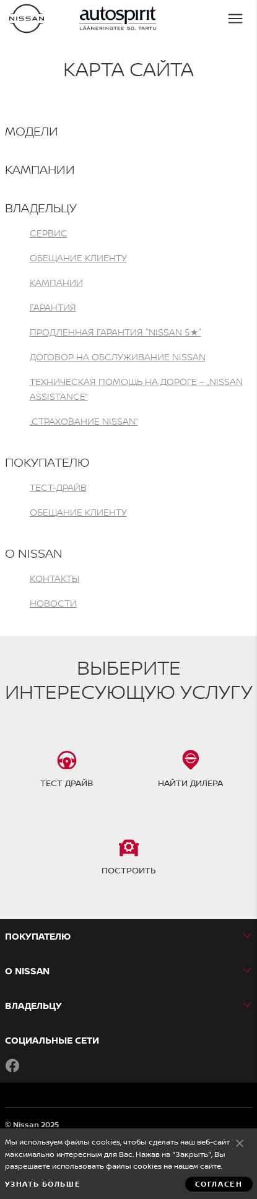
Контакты (55, 578)
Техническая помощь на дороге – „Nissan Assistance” (136, 389)
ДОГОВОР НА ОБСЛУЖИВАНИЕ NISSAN (118, 356)
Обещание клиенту (78, 257)
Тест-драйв (58, 487)
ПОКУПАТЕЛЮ (47, 462)
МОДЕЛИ (31, 131)
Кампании (40, 169)
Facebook (12, 1065)
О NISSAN (34, 553)
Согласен (240, 1143)
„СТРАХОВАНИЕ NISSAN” (84, 421)
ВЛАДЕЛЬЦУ (41, 207)
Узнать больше (43, 1184)
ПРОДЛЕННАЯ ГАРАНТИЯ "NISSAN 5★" (115, 332)
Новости (53, 603)
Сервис (49, 233)
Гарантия (53, 307)
